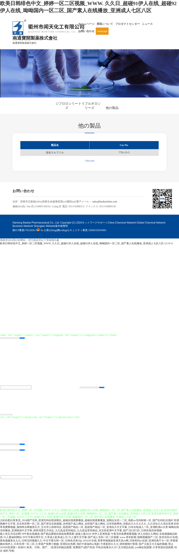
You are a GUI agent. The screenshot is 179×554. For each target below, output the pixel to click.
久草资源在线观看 (163, 549)
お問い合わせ (86, 31)
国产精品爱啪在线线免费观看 (57, 535)
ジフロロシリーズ (66, 106)
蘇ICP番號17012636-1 (25, 230)
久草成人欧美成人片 (56, 539)
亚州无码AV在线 (168, 539)
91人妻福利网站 (13, 539)
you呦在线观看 (143, 549)
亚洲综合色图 (67, 546)
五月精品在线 (126, 549)
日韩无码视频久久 (32, 542)
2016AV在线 (90, 542)
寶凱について (105, 23)
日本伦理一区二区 (24, 546)
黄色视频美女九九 (10, 542)
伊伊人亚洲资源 (101, 535)
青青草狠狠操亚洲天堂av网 (113, 542)
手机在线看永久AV (106, 549)
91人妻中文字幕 (78, 539)
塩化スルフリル (55, 152)
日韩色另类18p (73, 542)
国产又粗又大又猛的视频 (153, 546)
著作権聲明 (61, 226)
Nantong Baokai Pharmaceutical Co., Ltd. (36, 222)
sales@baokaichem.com (104, 201)
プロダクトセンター (127, 23)
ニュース (147, 23)
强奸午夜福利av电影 (88, 546)
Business (18, 226)
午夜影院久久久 (110, 546)
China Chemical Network (122, 222)
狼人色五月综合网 (10, 535)
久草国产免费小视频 (47, 546)
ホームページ (86, 23)
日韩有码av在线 (138, 542)
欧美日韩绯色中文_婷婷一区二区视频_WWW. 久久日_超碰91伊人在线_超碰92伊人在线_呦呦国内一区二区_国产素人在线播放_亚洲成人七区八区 (82, 243)
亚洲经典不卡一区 (159, 542)
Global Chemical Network (151, 222)
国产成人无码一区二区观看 (103, 539)
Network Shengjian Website (39, 226)
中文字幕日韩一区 (53, 542)
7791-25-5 (124, 152)
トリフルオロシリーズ (89, 106)
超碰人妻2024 (83, 535)
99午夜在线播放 (31, 535)
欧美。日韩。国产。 (38, 549)
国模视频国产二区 (147, 539)
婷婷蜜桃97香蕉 (129, 546)
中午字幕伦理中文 (33, 539)
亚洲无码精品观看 (61, 549)
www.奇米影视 (128, 539)
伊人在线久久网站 (148, 535)
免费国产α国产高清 (84, 549)
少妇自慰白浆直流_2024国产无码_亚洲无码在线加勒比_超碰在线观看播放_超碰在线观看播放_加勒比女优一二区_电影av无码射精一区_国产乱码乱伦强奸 (86, 522)
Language (102, 31)
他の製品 (112, 108)
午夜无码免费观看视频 (124, 535)
